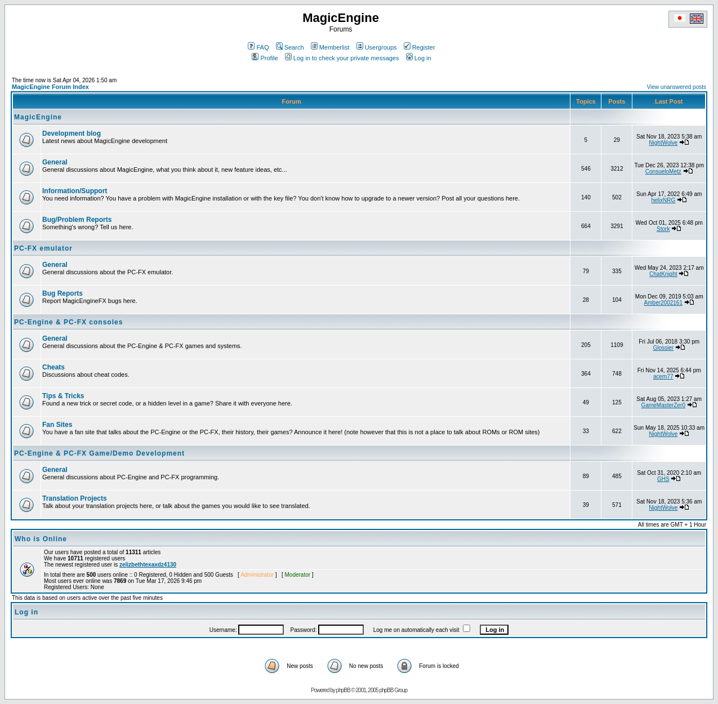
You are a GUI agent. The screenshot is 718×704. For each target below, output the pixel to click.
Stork (663, 229)
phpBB (343, 690)
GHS (663, 479)
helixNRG (663, 200)
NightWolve (663, 143)
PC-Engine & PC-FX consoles (68, 322)
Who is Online (41, 539)
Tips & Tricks (63, 396)
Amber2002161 (663, 303)
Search (290, 47)
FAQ (258, 47)
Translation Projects (74, 498)
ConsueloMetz (663, 171)
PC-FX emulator (43, 248)
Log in (418, 58)
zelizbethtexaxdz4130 (147, 565)
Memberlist (330, 47)
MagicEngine (38, 117)
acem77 (663, 376)
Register (419, 47)
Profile (265, 58)
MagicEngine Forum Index (50, 86)
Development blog (71, 133)
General (55, 162)
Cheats (53, 367)
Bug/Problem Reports (77, 220)
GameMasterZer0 (663, 405)
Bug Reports (62, 293)
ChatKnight (663, 274)
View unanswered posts (676, 87)
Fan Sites (57, 425)
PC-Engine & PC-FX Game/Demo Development (99, 453)
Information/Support (74, 191)
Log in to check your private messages (342, 58)
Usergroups (376, 47)
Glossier (663, 348)
